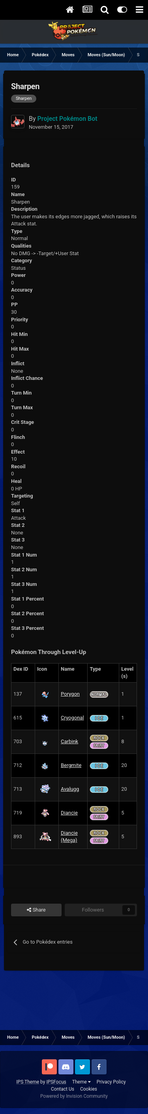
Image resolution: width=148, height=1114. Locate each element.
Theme (81, 1082)
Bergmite (71, 765)
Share (36, 910)
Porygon (70, 694)
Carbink (69, 741)
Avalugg (70, 789)
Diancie (69, 813)
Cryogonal (72, 718)
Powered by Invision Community (74, 1096)
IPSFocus (56, 1082)
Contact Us (62, 1089)
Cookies (88, 1089)
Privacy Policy (111, 1082)
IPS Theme (27, 1082)
